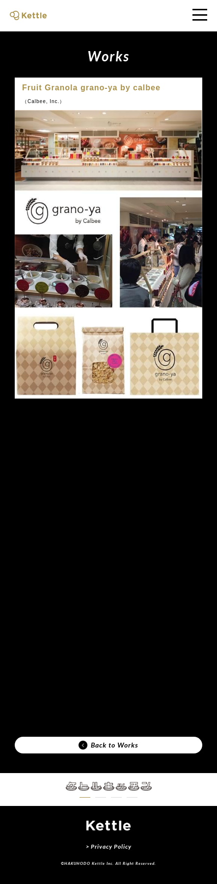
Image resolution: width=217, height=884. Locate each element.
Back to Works (108, 745)
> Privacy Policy (109, 846)
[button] (85, 797)
